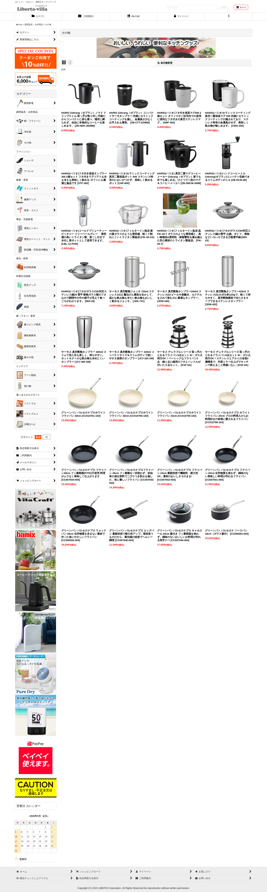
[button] (229, 16)
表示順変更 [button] (165, 63)
